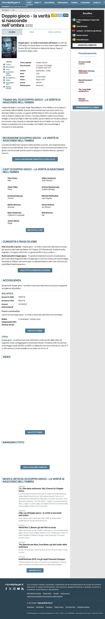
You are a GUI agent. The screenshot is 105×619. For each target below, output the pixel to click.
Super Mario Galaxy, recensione (19, 6)
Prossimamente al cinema (87, 107)
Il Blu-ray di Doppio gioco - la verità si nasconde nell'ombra (40, 514)
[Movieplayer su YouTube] (18, 588)
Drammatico (40, 71)
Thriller (48, 71)
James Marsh (41, 76)
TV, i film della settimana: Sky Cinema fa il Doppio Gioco (41, 489)
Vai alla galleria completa (35, 467)
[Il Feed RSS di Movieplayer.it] (23, 588)
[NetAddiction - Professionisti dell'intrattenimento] (45, 603)
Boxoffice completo (87, 45)
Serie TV (37, 3)
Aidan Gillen (13, 187)
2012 (37, 74)
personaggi (63, 3)
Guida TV (97, 3)
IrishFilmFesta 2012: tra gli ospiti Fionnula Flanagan (42, 559)
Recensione (10, 67)
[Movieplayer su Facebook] (6, 588)
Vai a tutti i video (35, 432)
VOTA (66, 15)
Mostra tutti (35, 570)
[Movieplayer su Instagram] (14, 588)
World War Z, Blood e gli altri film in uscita (37, 527)
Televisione (49, 3)
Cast (7, 69)
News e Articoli (54, 32)
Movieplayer (5, 10)
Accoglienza (10, 78)
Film (29, 3)
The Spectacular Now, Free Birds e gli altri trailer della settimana (43, 545)
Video (32, 32)
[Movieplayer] (14, 584)
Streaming (85, 3)
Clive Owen (12, 178)
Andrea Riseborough (50, 187)
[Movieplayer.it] (11, 2)
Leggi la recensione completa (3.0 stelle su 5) (35, 159)
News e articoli (8, 87)
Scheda (12, 32)
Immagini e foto (10, 83)
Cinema (74, 3)
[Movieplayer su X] (10, 588)
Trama (8, 64)
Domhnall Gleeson (15, 196)
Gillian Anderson (49, 178)
